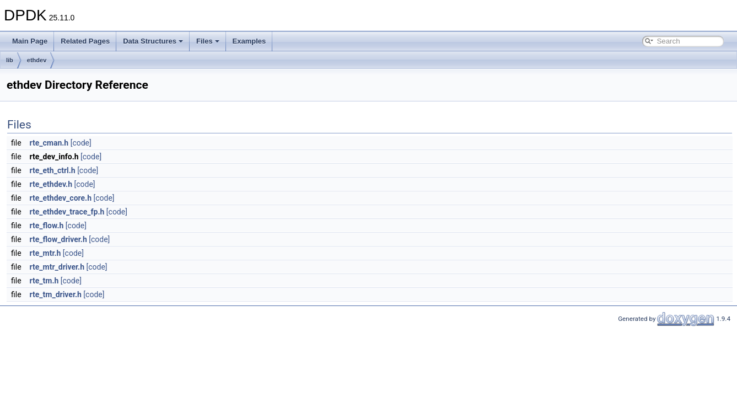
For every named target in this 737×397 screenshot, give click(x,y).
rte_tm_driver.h (56, 294)
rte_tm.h (44, 280)
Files (207, 41)
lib (9, 60)
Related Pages (85, 41)
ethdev (36, 60)
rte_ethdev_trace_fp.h (67, 211)
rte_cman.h (49, 142)
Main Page (29, 41)
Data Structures (153, 41)
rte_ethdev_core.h (61, 198)
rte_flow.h (47, 225)
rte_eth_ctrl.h (53, 170)
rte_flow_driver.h (58, 239)
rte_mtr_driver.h (57, 266)
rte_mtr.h (45, 253)
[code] (81, 142)
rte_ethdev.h (51, 184)
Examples (249, 41)
